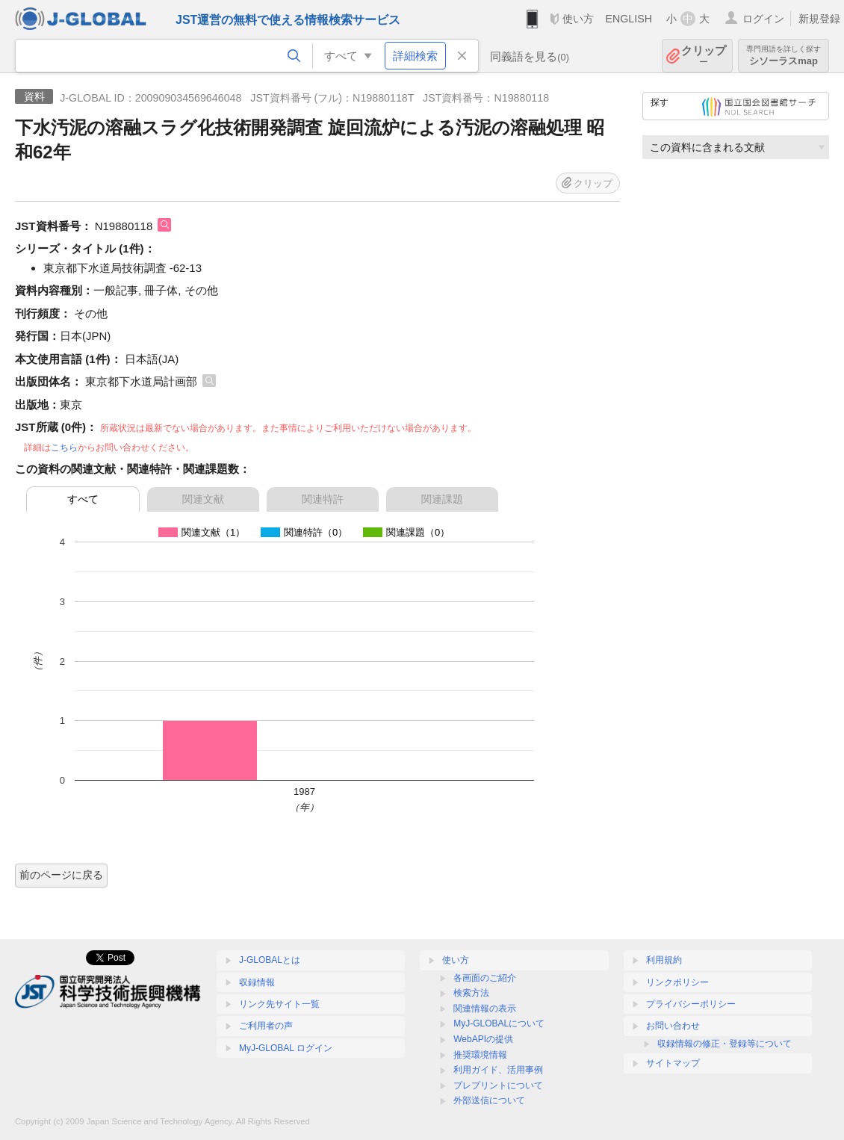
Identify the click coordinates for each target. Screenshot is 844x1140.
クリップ (703, 55)
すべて (83, 499)
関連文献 (203, 499)
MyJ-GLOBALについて (498, 1023)
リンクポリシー (677, 982)
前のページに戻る (61, 875)
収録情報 (257, 982)
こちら (64, 447)
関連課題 (442, 499)
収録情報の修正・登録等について (724, 1043)
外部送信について (489, 1100)
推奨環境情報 (480, 1055)
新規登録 (819, 19)
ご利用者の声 (266, 1025)
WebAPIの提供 (483, 1039)
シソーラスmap (783, 55)
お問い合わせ (673, 1025)
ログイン (763, 19)
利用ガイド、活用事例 (498, 1070)
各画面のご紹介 (484, 978)
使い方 (578, 19)
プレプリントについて (498, 1085)
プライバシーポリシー (691, 1004)
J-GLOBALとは (269, 960)
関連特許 (323, 499)
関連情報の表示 (484, 1008)
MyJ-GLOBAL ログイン (285, 1048)
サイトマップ (673, 1063)
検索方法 (471, 993)
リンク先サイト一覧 (279, 1004)
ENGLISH (628, 19)
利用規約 (664, 960)
